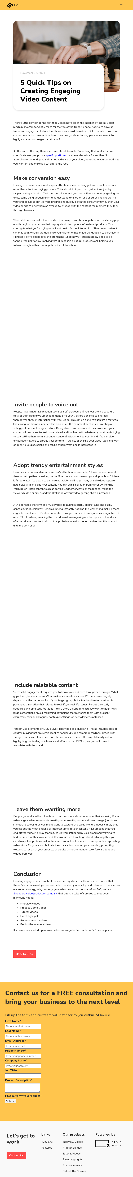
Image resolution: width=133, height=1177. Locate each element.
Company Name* (16, 1060)
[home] (13, 4)
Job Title (11, 1070)
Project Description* (18, 1080)
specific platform (56, 155)
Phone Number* (15, 1051)
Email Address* (15, 1041)
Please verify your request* (23, 1096)
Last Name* (13, 1031)
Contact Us (16, 1155)
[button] (121, 5)
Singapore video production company (35, 893)
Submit (10, 1101)
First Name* (13, 1021)
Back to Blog (24, 954)
